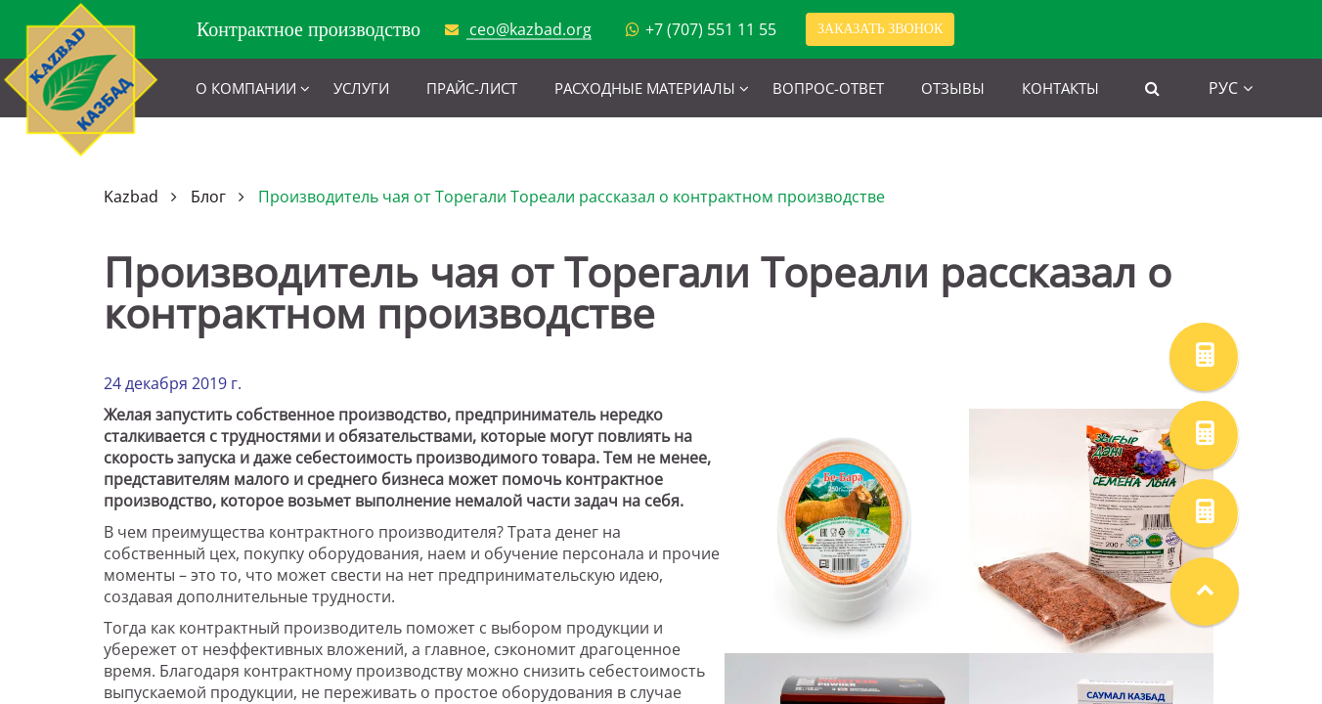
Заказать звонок (880, 29)
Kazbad (131, 196)
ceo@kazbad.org (530, 29)
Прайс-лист (471, 88)
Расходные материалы (644, 88)
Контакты (1060, 88)
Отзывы (953, 88)
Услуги (361, 88)
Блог (208, 196)
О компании (246, 88)
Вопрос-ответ (828, 88)
